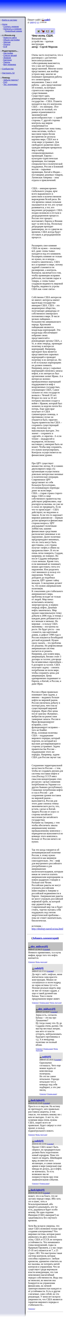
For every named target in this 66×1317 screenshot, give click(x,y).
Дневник (7, 58)
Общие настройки (11, 40)
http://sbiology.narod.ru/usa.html (47, 928)
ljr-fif (5, 47)
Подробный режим (13, 31)
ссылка (46, 949)
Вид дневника (9, 64)
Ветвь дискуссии (41, 962)
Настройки (8, 53)
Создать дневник (11, 26)
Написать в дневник (12, 29)
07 (35, 22)
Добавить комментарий (45, 938)
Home (4, 24)
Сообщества (8, 69)
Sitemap (7, 42)
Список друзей (10, 55)
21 (38, 22)
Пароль (6, 62)
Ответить (32, 962)
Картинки (7, 60)
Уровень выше (44, 1003)
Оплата (6, 44)
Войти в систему (9, 20)
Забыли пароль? (10, 80)
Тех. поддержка (10, 84)
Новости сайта (10, 37)
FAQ (5, 82)
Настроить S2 (8, 73)
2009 (32, 22)
